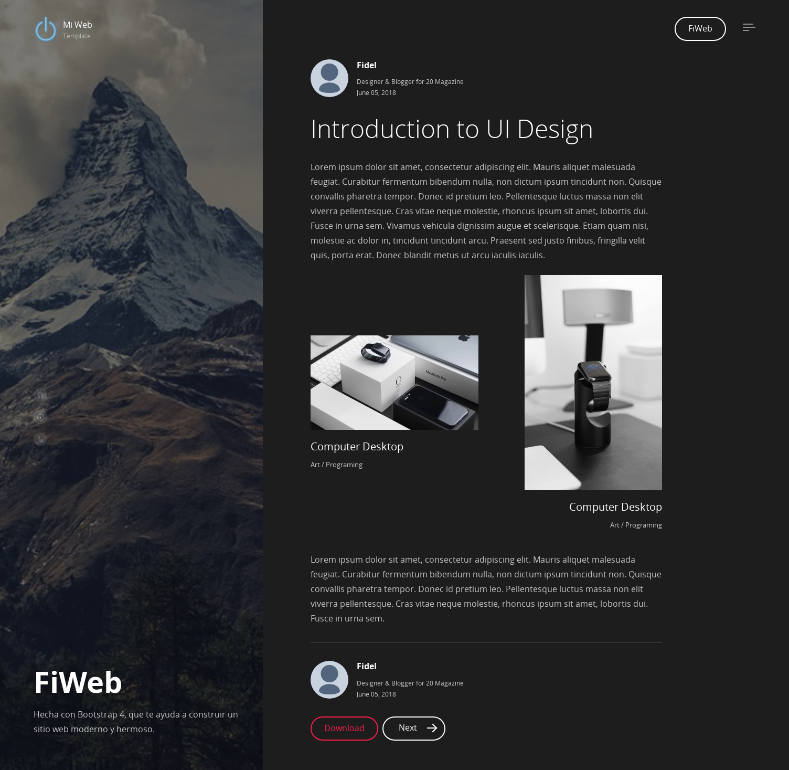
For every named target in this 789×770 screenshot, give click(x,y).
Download (344, 711)
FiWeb (700, 28)
